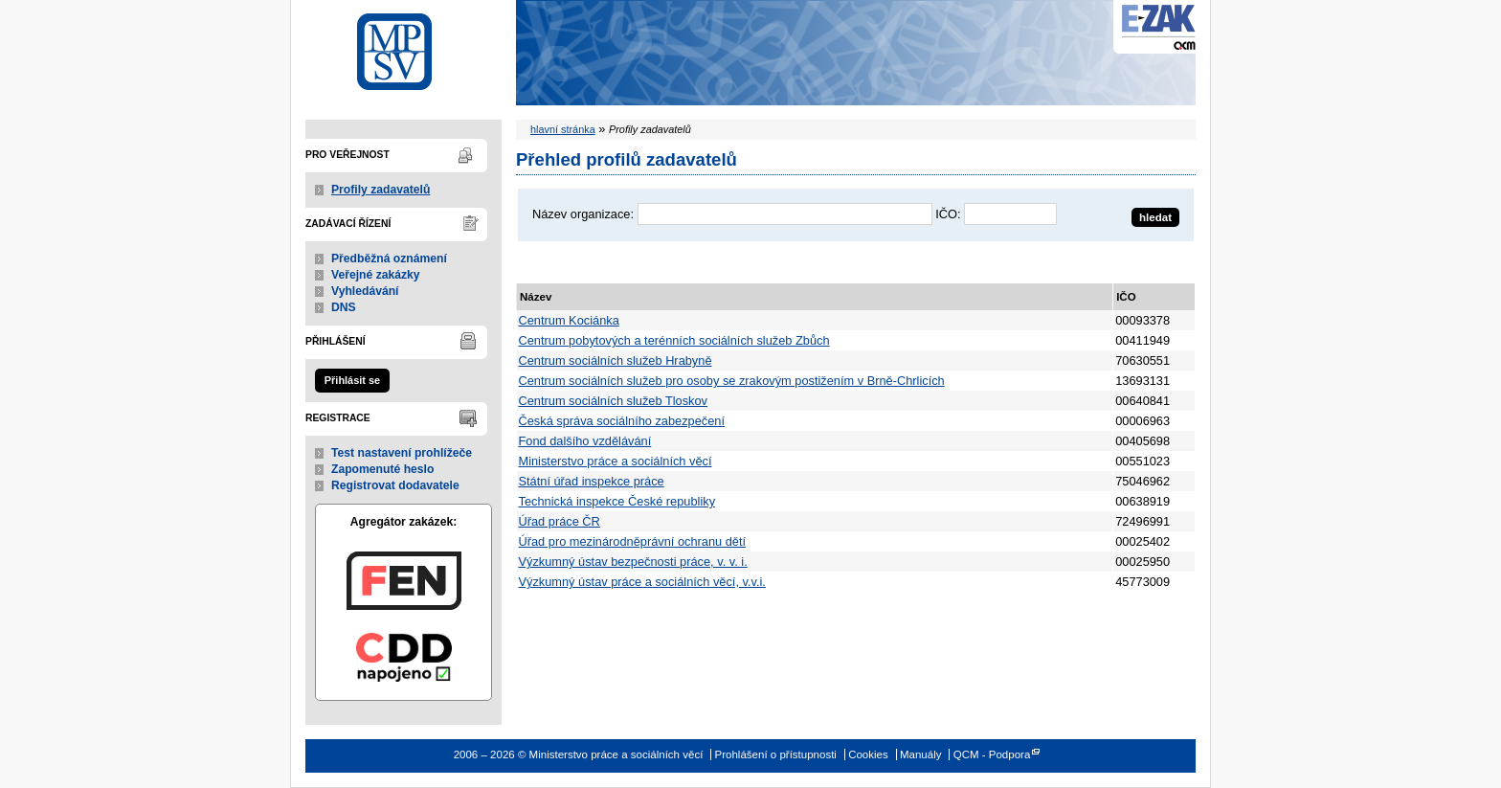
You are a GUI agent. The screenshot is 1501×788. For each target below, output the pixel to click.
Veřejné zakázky (375, 274)
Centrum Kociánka (569, 320)
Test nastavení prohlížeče (401, 453)
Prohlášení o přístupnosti (776, 754)
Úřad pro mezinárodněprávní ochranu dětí (633, 541)
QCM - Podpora (992, 754)
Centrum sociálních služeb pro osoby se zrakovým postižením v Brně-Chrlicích (732, 380)
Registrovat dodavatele (395, 485)
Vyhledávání (365, 291)
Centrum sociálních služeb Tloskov (613, 401)
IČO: (947, 214)
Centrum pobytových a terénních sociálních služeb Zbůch (674, 340)
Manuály (921, 754)
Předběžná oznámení (389, 258)
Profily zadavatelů (380, 189)
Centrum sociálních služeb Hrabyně (615, 360)
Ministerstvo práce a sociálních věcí (403, 46)
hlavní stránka (562, 129)
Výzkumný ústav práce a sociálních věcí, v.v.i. (642, 581)
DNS (343, 307)
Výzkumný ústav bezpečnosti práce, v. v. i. (633, 561)
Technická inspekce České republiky (617, 501)
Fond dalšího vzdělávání (585, 441)
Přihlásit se (352, 380)
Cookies (868, 754)
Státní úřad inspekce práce (591, 481)
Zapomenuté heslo (382, 469)
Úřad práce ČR (559, 521)
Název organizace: (583, 214)
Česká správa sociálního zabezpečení (622, 421)
